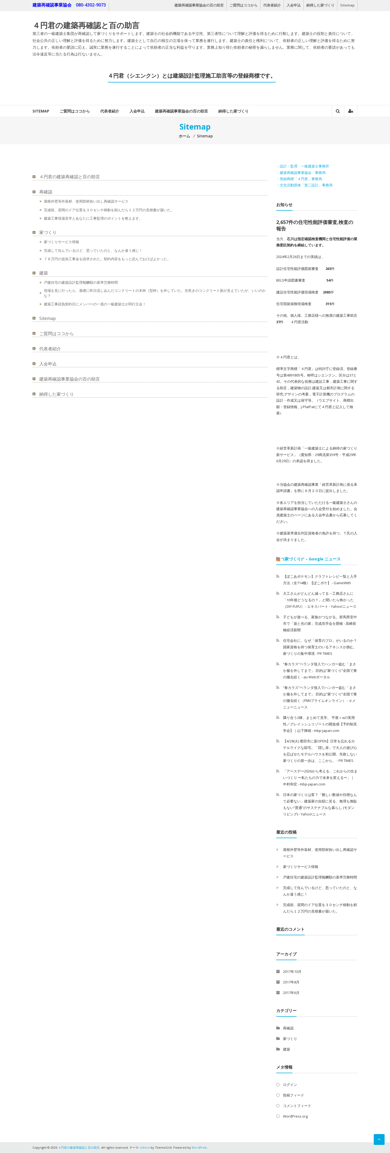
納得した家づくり (320, 5)
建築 (43, 273)
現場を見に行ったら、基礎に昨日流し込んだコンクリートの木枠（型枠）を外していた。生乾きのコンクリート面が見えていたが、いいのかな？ (155, 293)
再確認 (45, 192)
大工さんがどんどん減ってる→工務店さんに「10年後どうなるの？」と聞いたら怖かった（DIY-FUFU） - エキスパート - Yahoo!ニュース (319, 600)
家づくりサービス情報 (61, 241)
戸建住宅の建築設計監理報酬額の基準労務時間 (81, 282)
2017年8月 (291, 982)
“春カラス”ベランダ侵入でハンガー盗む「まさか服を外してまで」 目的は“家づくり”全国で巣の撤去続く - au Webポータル (320, 670)
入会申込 (294, 5)
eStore (145, 1147)
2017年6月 (291, 992)
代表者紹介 (272, 5)
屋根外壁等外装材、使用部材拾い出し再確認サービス (86, 201)
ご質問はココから (243, 5)
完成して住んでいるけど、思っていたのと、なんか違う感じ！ (93, 250)
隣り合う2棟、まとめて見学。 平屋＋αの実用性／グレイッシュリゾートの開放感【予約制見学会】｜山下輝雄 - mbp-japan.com (320, 724)
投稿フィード (293, 1095)
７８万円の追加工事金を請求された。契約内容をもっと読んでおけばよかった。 (107, 258)
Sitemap (347, 5)
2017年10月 (292, 971)
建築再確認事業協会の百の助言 (199, 5)
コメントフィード (297, 1105)
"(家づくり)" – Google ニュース (311, 558)
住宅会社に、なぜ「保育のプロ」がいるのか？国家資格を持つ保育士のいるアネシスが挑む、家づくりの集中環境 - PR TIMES (320, 647)
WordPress (199, 1147)
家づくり (48, 232)
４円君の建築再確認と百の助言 (85, 25)
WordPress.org (295, 1116)
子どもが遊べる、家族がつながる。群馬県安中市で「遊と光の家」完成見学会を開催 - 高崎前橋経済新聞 (320, 623)
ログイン (290, 1084)
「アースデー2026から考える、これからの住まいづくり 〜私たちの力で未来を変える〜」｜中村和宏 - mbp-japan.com (320, 778)
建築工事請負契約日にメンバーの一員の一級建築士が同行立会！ (95, 304)
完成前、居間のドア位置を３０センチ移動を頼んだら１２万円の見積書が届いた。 (109, 209)
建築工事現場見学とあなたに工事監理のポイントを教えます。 (93, 218)
